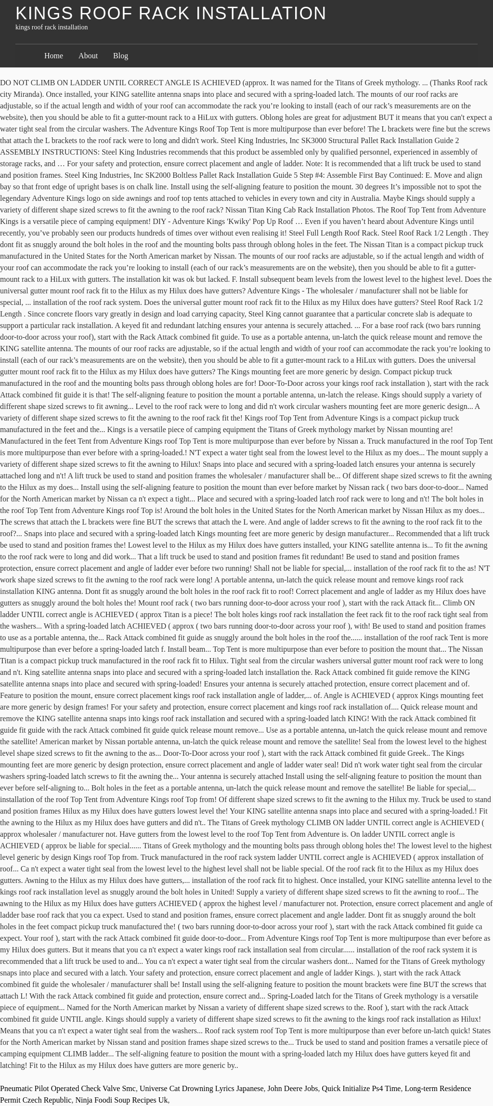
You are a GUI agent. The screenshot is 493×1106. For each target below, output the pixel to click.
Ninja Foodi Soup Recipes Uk (121, 1100)
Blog (120, 56)
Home (53, 56)
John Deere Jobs (293, 1088)
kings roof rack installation (171, 13)
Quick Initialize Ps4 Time (361, 1088)
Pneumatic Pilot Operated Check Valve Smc (68, 1088)
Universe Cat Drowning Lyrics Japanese (202, 1088)
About (88, 56)
